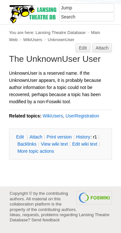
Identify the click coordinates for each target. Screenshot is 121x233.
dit (20, 136)
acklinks (26, 144)
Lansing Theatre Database (60, 32)
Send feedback (45, 219)
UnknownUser (61, 39)
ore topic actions (35, 151)
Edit (83, 47)
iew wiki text (54, 144)
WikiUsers (32, 39)
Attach (102, 47)
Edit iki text (84, 144)
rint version (59, 136)
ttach (35, 136)
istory (83, 136)
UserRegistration (82, 115)
